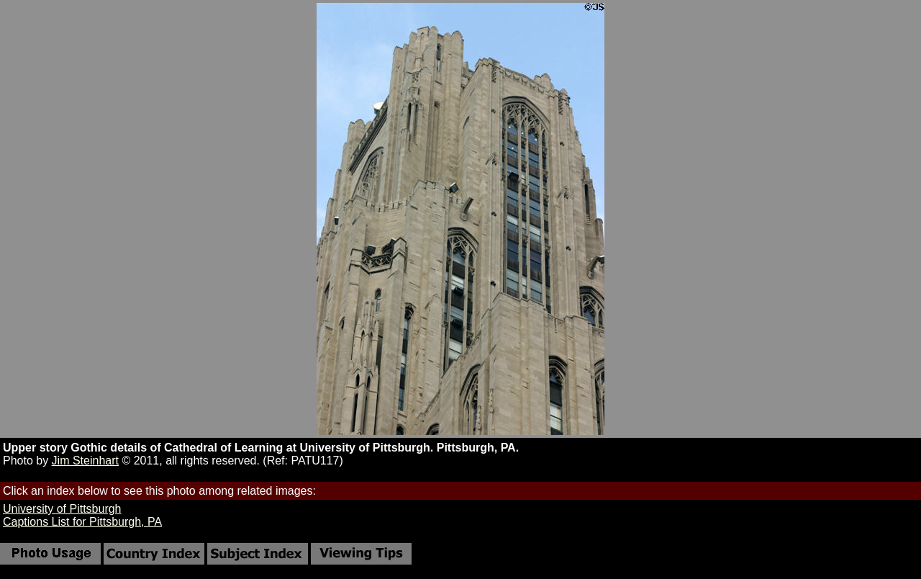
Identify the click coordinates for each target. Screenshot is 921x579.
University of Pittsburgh (62, 509)
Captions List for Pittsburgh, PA (82, 522)
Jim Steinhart (85, 460)
